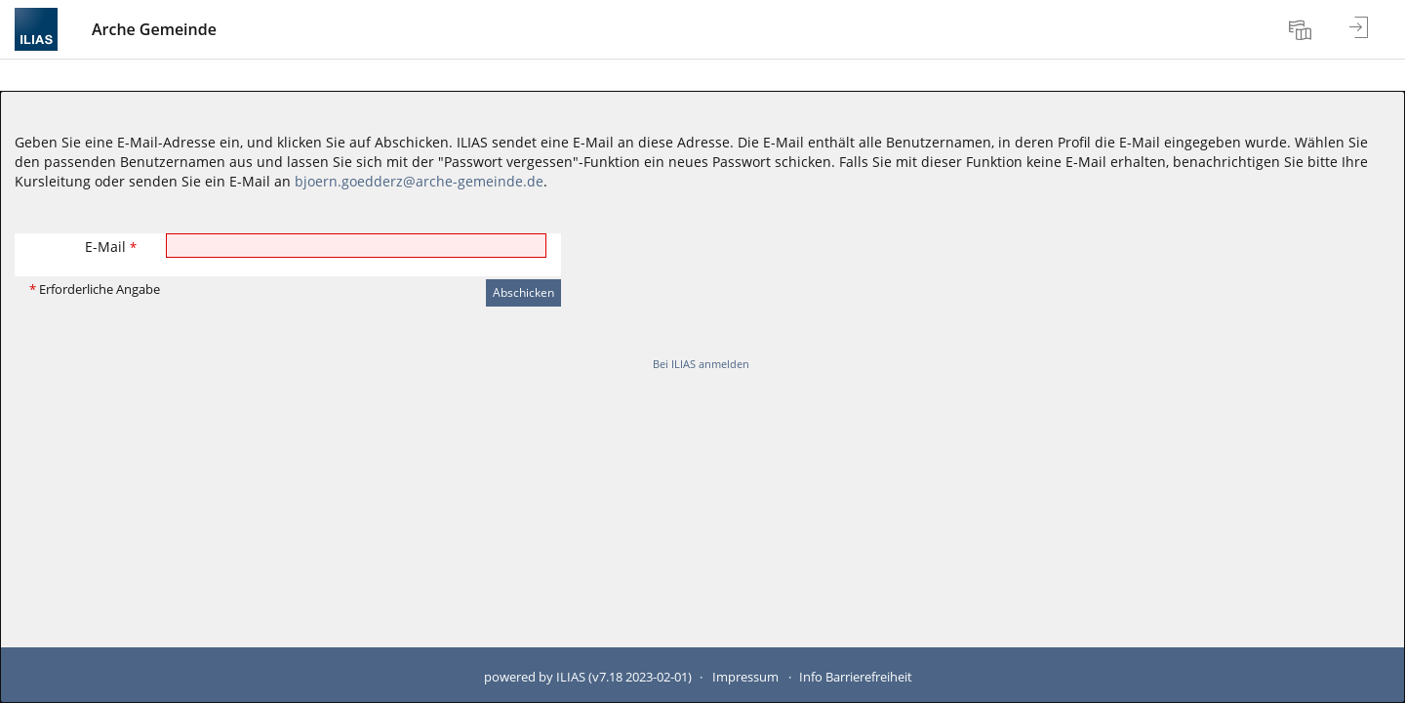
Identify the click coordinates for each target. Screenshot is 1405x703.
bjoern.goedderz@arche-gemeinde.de (419, 181)
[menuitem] (1302, 29)
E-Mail (111, 246)
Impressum (745, 677)
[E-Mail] (356, 245)
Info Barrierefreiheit (855, 677)
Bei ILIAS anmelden (701, 363)
